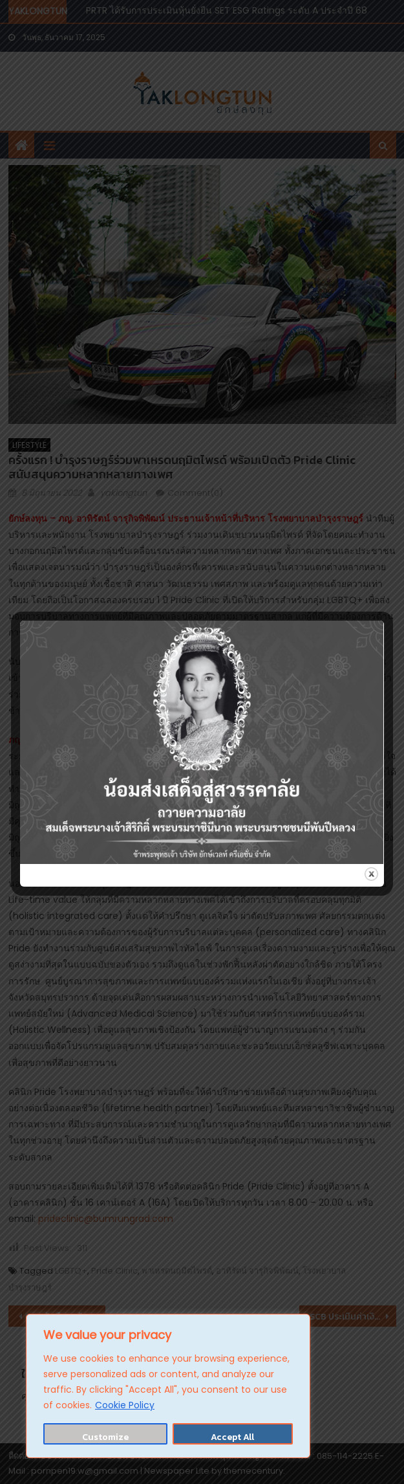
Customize (105, 1437)
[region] (168, 1386)
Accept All (232, 1437)
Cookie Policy (124, 1405)
